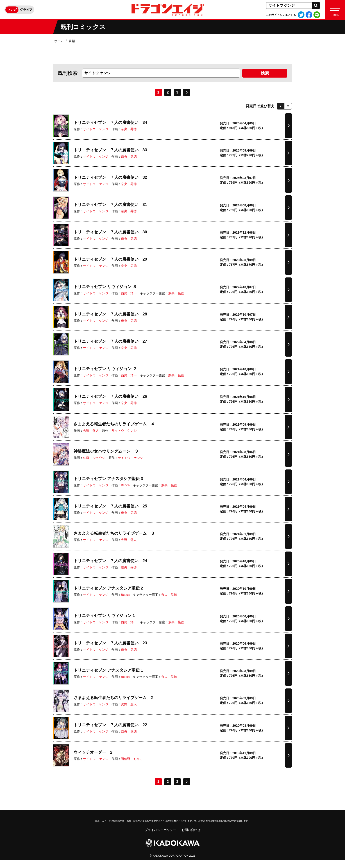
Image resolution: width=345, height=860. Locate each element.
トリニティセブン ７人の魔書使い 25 (110, 506)
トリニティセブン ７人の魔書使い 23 (110, 643)
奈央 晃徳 (129, 129)
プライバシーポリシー (160, 830)
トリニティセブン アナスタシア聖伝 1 (108, 670)
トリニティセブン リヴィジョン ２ (105, 368)
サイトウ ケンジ (95, 129)
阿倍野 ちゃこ (132, 759)
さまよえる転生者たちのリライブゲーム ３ (114, 533)
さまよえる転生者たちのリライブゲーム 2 (113, 697)
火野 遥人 (91, 430)
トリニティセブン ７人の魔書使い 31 (110, 204)
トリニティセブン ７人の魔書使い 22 (110, 725)
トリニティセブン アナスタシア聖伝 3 (108, 478)
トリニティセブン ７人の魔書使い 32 (110, 177)
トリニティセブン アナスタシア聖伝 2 (108, 588)
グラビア (26, 9)
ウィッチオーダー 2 (93, 752)
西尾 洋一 (129, 293)
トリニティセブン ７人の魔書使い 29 (110, 259)
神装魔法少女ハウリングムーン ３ (106, 451)
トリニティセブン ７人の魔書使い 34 (110, 122)
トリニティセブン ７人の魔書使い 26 (110, 396)
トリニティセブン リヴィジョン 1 (104, 615)
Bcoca (125, 485)
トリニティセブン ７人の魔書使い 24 (110, 560)
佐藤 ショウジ (94, 458)
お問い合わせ (191, 830)
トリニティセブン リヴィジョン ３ (105, 286)
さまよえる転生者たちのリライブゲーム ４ (114, 424)
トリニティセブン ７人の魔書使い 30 (110, 232)
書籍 (72, 41)
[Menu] (335, 9)
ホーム (59, 41)
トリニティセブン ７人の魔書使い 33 (110, 150)
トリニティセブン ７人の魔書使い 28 (110, 314)
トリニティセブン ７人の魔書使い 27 (110, 341)
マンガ (12, 9)
